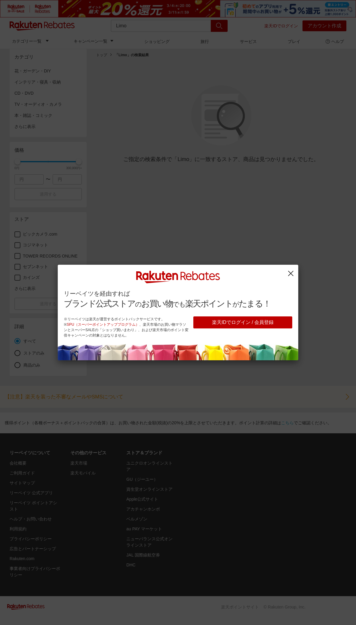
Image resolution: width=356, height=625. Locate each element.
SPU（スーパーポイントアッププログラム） (103, 324)
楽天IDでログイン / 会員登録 (243, 322)
